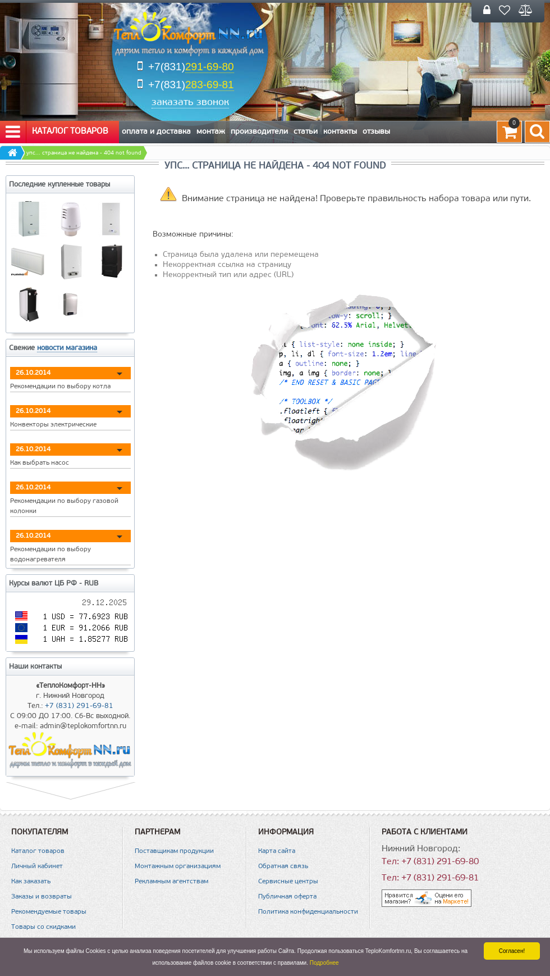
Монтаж (210, 132)
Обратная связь (283, 866)
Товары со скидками (43, 927)
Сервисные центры (288, 881)
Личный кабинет (37, 866)
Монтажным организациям (178, 866)
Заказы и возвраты (41, 896)
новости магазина (67, 348)
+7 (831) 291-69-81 (79, 706)
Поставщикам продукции (174, 851)
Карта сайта (276, 851)
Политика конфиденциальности (308, 912)
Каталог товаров (57, 132)
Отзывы (376, 132)
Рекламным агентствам (171, 881)
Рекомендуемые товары (48, 912)
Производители (259, 132)
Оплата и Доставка (156, 132)
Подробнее (324, 963)
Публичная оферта (287, 896)
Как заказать (31, 881)
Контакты (340, 132)
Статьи (306, 132)
